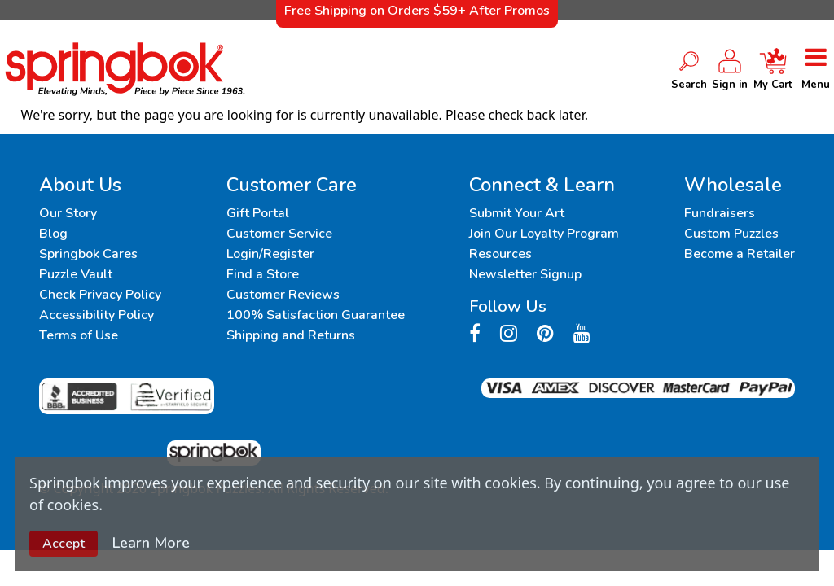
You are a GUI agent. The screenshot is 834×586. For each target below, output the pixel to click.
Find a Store (262, 274)
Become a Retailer (739, 254)
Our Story (68, 213)
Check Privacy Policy (100, 295)
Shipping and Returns (290, 335)
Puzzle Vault (75, 274)
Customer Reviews (283, 295)
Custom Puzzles (731, 234)
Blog (53, 234)
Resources (500, 254)
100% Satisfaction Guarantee (315, 315)
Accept (63, 544)
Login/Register (270, 254)
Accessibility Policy (96, 315)
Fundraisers (719, 213)
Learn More (151, 543)
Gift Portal (257, 213)
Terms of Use (78, 335)
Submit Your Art (516, 213)
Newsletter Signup (525, 274)
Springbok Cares (88, 254)
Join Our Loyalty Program (544, 234)
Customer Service (279, 234)
